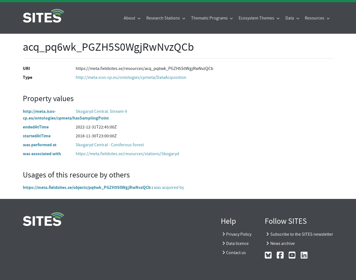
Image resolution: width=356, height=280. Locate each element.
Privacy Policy (238, 234)
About (130, 18)
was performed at (39, 145)
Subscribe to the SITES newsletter (301, 234)
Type (27, 77)
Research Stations (163, 18)
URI (26, 68)
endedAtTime (36, 127)
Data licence (237, 243)
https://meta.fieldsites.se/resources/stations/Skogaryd (127, 154)
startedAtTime (37, 136)
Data (290, 18)
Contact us (236, 252)
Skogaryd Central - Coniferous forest (110, 145)
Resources (315, 18)
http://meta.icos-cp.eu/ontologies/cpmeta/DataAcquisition (131, 77)
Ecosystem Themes (257, 18)
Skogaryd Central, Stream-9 (101, 111)
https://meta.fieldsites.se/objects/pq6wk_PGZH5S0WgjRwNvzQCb (87, 187)
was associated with (42, 154)
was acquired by (169, 187)
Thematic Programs (210, 18)
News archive (282, 243)
